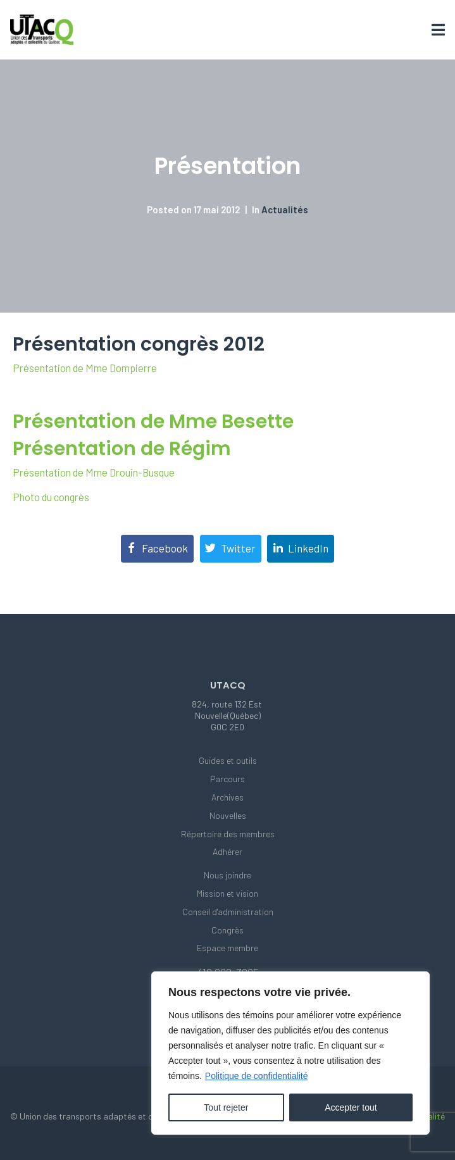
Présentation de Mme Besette (153, 421)
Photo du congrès (51, 497)
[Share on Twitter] (230, 548)
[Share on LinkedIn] (300, 548)
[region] (290, 1053)
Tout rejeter (226, 1107)
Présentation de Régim (122, 448)
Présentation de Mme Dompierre (85, 368)
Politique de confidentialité (256, 1076)
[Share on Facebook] (157, 548)
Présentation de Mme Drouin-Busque (94, 472)
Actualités (284, 209)
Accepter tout (351, 1107)
